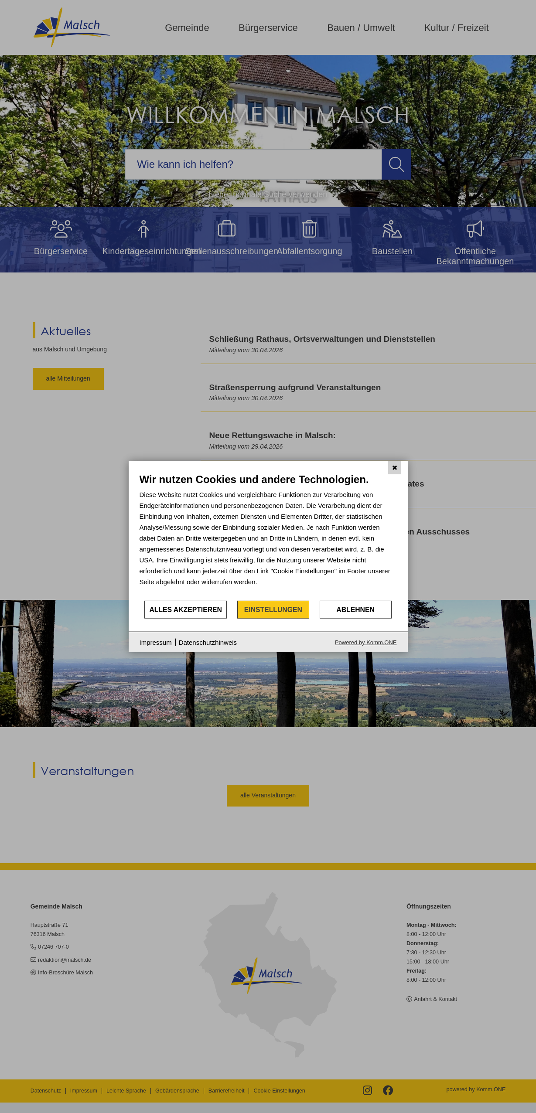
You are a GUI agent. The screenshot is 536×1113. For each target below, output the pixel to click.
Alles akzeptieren (185, 609)
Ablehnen (355, 609)
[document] (268, 536)
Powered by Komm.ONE (366, 642)
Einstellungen (273, 609)
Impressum (156, 642)
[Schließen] (394, 467)
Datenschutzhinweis (208, 642)
